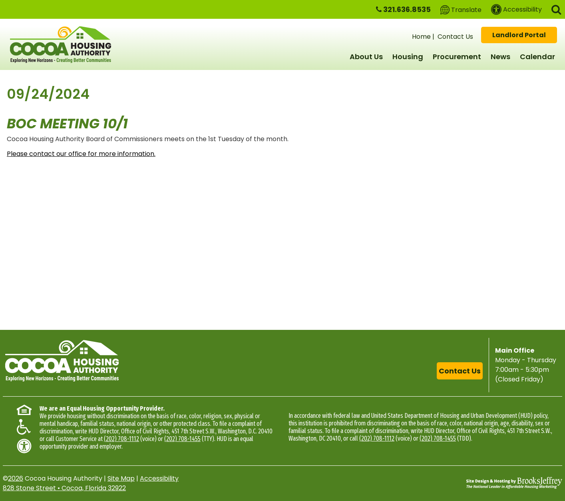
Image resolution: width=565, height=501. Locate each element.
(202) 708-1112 (121, 439)
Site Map (121, 478)
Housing (407, 57)
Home (421, 36)
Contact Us (455, 36)
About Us (366, 57)
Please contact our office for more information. (81, 153)
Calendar (537, 57)
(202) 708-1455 (182, 439)
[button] (556, 9)
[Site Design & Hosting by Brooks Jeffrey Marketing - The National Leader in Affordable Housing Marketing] (514, 483)
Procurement (457, 57)
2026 (15, 478)
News (500, 57)
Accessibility (159, 478)
